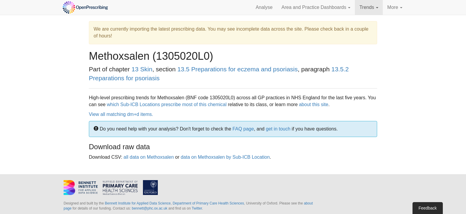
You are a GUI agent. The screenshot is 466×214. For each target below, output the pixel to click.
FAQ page (243, 128)
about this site (313, 104)
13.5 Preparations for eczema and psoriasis (237, 69)
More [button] (394, 7)
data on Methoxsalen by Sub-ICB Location (225, 157)
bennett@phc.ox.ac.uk (149, 208)
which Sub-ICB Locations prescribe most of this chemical (166, 104)
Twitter (197, 208)
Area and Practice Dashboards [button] (315, 7)
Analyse (264, 7)
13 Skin (142, 69)
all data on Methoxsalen (149, 157)
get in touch (278, 128)
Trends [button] (368, 7)
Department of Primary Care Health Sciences (208, 203)
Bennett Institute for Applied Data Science (138, 203)
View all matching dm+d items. (121, 114)
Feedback (427, 208)
